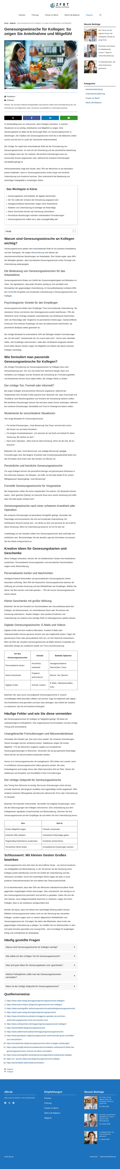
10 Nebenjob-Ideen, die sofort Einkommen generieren (107, 65)
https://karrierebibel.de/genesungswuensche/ (26, 1028)
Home (6, 23)
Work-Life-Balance (72, 15)
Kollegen (10, 100)
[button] (100, 15)
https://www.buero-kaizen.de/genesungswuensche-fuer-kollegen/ (34, 1005)
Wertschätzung (37, 252)
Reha (58, 793)
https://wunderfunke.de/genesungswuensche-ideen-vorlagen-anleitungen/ (38, 1043)
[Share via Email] (69, 118)
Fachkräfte (12, 292)
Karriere (22, 15)
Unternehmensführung (95, 94)
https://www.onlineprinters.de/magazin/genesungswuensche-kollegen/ (36, 1024)
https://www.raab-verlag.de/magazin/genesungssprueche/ (31, 1012)
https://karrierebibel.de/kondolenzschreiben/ (25, 1063)
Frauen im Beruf (51, 15)
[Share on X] (13, 118)
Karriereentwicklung (94, 89)
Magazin (89, 15)
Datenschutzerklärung (108, 1156)
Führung (35, 15)
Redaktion (11, 96)
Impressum (94, 1156)
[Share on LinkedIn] (50, 118)
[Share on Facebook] (31, 118)
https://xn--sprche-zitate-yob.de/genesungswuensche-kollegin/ (33, 1059)
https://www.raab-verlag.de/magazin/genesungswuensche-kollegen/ (36, 1001)
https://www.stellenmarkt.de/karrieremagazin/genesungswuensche (35, 1032)
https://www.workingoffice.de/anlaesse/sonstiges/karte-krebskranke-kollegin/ (39, 1055)
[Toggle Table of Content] (72, 231)
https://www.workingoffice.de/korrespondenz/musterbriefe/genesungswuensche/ (41, 1008)
